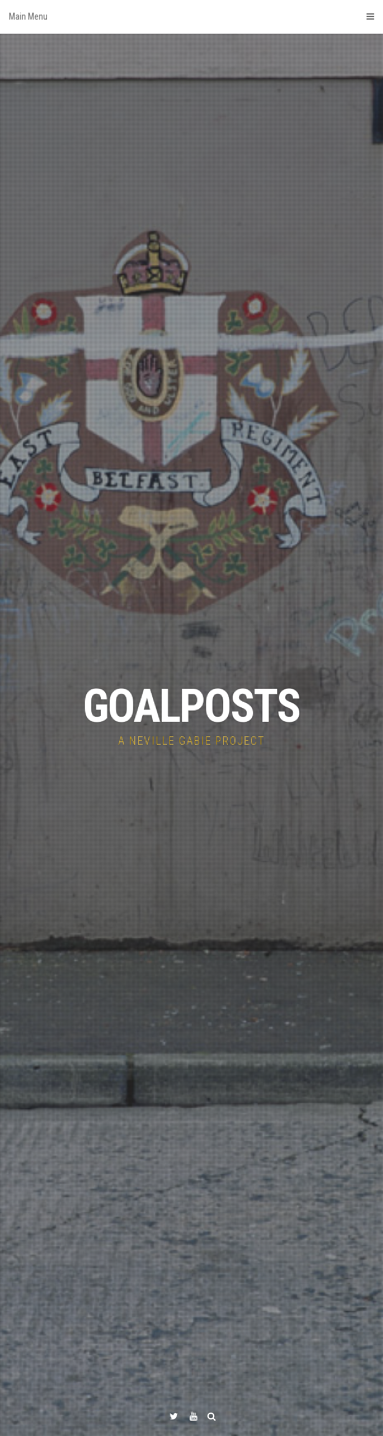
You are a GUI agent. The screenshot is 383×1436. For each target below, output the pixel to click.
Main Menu (191, 16)
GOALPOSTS (191, 706)
